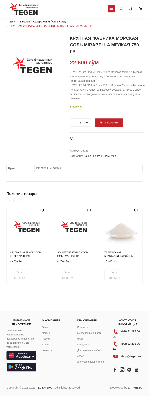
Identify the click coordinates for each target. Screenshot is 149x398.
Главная (11, 21)
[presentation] (10, 200)
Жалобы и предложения (90, 361)
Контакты (47, 350)
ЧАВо (80, 338)
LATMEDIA (135, 387)
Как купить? (83, 344)
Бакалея (25, 21)
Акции (45, 344)
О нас (45, 327)
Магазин (46, 332)
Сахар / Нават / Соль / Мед (49, 21)
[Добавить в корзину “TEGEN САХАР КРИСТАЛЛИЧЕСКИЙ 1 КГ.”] (114, 275)
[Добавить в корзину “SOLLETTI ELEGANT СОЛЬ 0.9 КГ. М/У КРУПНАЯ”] (67, 275)
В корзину (112, 122)
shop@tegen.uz (130, 356)
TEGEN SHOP (45, 387)
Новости (46, 338)
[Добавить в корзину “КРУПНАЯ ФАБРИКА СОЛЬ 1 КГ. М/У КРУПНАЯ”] (20, 275)
